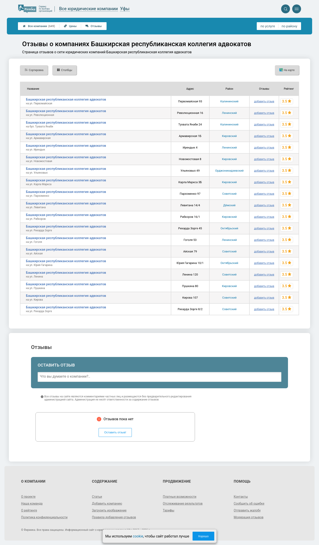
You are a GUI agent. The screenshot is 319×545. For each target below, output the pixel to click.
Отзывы (94, 26)
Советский (229, 193)
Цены (70, 26)
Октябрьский (229, 228)
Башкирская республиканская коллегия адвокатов (66, 99)
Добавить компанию (107, 503)
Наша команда (32, 503)
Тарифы (168, 510)
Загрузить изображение (109, 510)
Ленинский (229, 113)
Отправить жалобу (247, 510)
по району (289, 26)
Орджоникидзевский (229, 170)
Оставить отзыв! (115, 432)
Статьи (97, 496)
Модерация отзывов (249, 517)
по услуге (268, 26)
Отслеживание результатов (183, 503)
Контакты (241, 496)
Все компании (39, 26)
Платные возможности (179, 496)
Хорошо (203, 536)
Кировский (229, 136)
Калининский (229, 101)
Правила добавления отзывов (114, 517)
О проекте (28, 496)
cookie (138, 536)
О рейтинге (29, 510)
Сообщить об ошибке (249, 503)
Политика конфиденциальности (44, 517)
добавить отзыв (264, 101)
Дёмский (229, 205)
